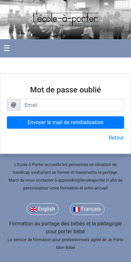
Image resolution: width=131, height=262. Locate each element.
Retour (116, 138)
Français (87, 209)
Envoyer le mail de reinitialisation (65, 122)
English (42, 209)
